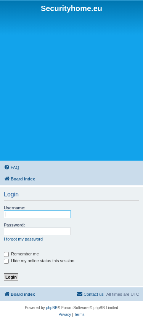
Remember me (21, 254)
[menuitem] (11, 167)
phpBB (52, 308)
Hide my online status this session (39, 260)
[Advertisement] (71, 87)
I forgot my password (23, 239)
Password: (14, 225)
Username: (15, 208)
